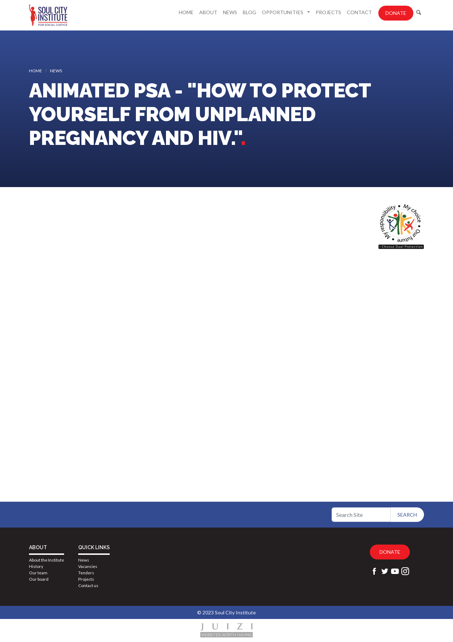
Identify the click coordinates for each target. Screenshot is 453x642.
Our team (38, 572)
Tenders (86, 572)
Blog (249, 12)
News (230, 12)
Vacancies (87, 566)
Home (186, 12)
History (36, 566)
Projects (328, 12)
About (208, 12)
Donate (395, 13)
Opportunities (283, 12)
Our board (38, 579)
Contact (359, 12)
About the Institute (46, 560)
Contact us (88, 585)
